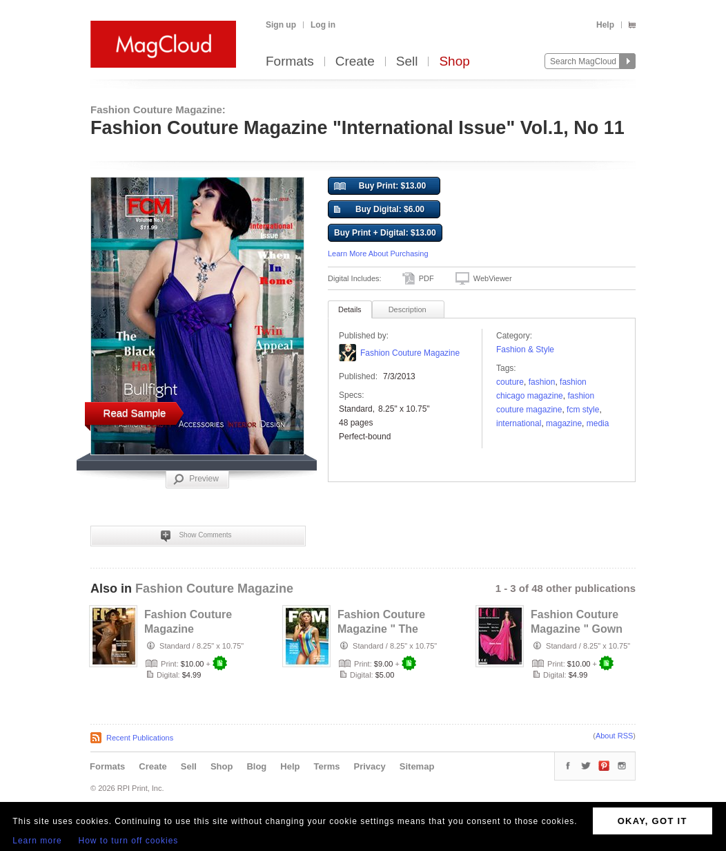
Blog (256, 766)
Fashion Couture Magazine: (158, 109)
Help (605, 25)
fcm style (583, 409)
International (518, 423)
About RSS (614, 736)
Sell (407, 61)
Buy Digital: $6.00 (379, 210)
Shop (454, 61)
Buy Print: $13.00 (380, 186)
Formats (290, 61)
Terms (326, 766)
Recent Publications (139, 738)
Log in (323, 25)
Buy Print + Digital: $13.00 (385, 233)
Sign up (281, 25)
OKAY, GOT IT (652, 821)
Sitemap (417, 766)
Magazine (564, 423)
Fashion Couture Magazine (410, 353)
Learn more (36, 840)
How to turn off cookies (129, 840)
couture (510, 382)
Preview (196, 479)
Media (598, 423)
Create (355, 61)
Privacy (370, 766)
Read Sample (135, 413)
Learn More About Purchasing (378, 253)
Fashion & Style (525, 349)
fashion (542, 382)
